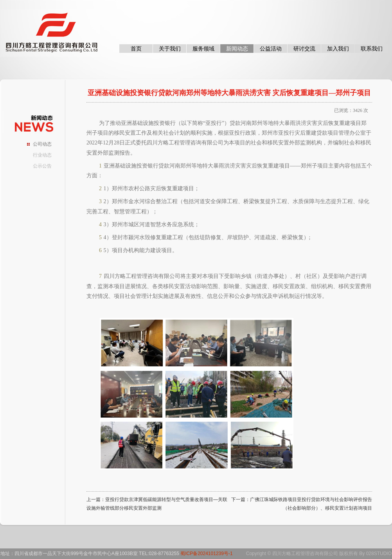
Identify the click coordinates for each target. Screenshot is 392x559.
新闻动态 (237, 48)
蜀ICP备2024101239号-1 (206, 553)
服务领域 (203, 48)
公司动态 (42, 144)
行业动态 (42, 155)
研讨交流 (304, 48)
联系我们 (372, 48)
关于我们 (170, 48)
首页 (136, 48)
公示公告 (42, 166)
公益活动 (271, 48)
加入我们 (338, 48)
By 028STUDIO (375, 553)
